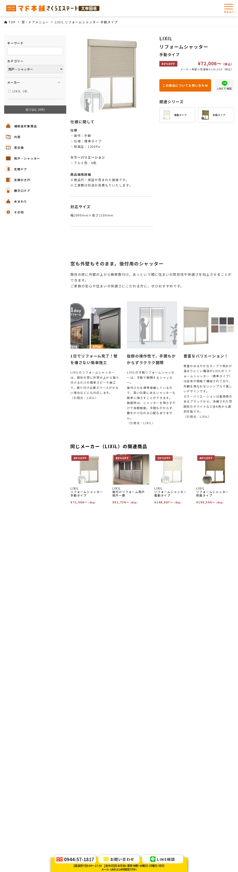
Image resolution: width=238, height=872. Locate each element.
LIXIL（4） (19, 91)
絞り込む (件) (35, 109)
